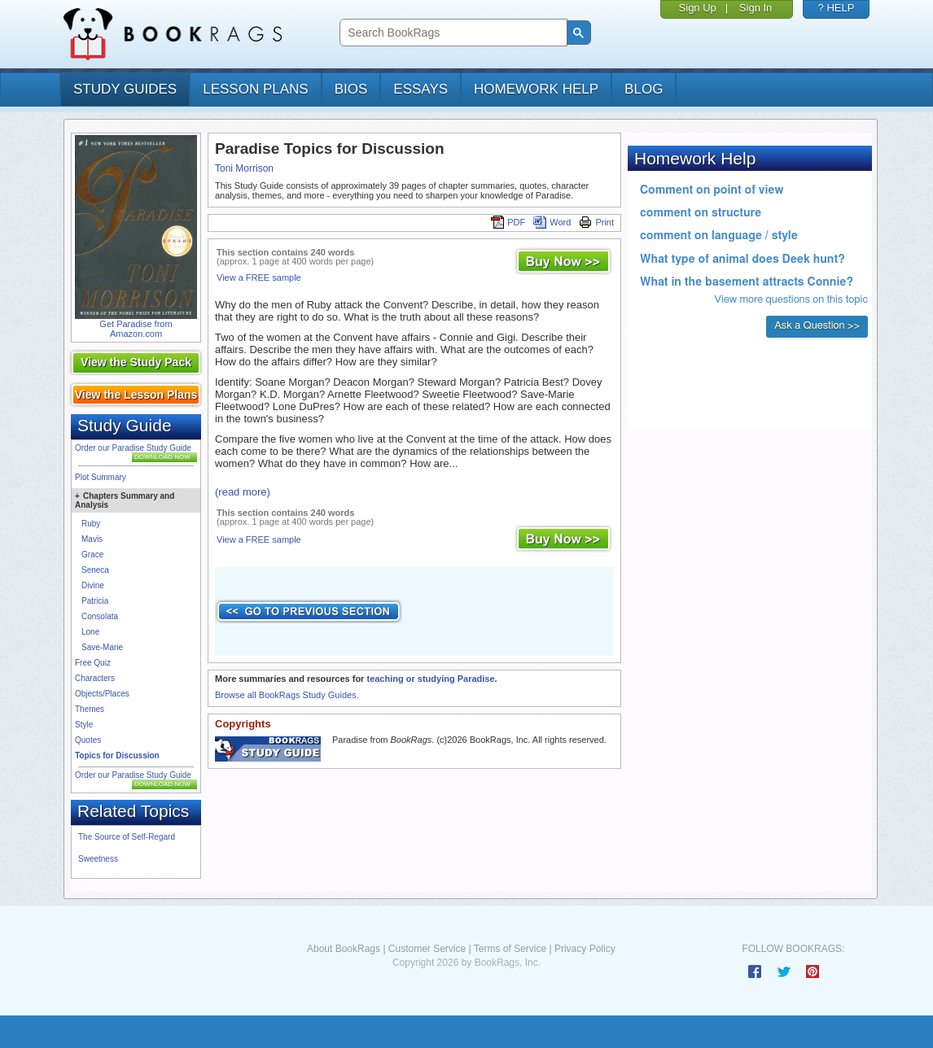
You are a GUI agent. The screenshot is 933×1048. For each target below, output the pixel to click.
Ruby (90, 523)
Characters (95, 678)
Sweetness (98, 858)
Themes (89, 709)
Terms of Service (510, 948)
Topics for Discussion (117, 755)
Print (596, 222)
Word (552, 222)
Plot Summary (100, 477)
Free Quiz (93, 662)
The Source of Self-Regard (126, 836)
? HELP (836, 8)
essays (420, 89)
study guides (125, 89)
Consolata (99, 616)
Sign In (755, 8)
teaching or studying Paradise (430, 678)
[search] (451, 33)
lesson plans (255, 89)
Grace (92, 554)
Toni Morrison (244, 168)
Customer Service (427, 948)
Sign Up (697, 8)
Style (84, 724)
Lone (90, 631)
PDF (508, 222)
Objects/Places (102, 693)
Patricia (94, 600)
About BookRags (343, 948)
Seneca (95, 569)
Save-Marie (102, 647)
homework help (536, 89)
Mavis (92, 539)
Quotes (88, 740)
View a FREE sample (259, 277)
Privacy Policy (584, 948)
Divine (92, 585)
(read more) (242, 492)
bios (351, 89)
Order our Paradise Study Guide (133, 447)
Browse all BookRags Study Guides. (287, 695)
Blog (643, 89)
